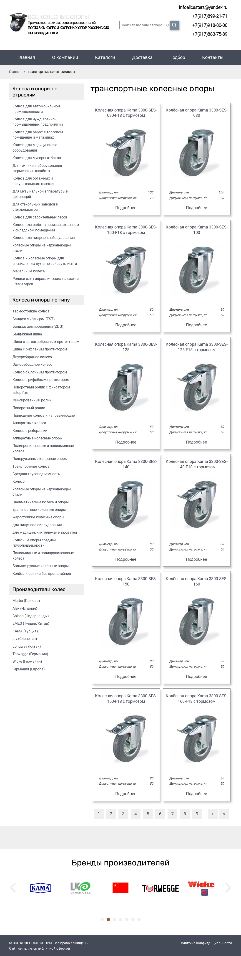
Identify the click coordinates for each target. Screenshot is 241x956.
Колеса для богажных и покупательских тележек (34, 180)
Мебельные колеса (29, 270)
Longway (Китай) (27, 645)
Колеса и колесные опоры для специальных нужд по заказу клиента (45, 260)
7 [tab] (139, 918)
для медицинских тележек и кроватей (45, 531)
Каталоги (105, 56)
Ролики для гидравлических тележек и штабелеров (46, 280)
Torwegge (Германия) (30, 653)
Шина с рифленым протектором (40, 348)
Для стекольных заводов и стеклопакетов (35, 206)
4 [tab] (120, 918)
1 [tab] (102, 918)
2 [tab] (108, 918)
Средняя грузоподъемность (36, 473)
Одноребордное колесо (32, 363)
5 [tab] (126, 918)
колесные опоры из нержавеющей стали (42, 247)
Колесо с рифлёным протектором (41, 379)
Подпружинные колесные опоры (40, 458)
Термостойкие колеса (31, 310)
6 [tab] (133, 918)
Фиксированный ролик (32, 399)
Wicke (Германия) (27, 660)
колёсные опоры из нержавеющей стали (42, 491)
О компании (65, 56)
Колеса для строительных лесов (40, 216)
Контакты (212, 56)
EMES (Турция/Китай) (31, 622)
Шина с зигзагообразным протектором (46, 341)
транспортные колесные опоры (39, 509)
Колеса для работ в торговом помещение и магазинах (38, 134)
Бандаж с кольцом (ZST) (34, 318)
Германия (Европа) (29, 668)
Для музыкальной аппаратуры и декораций (40, 193)
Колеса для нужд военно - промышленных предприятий (38, 121)
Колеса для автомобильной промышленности (36, 108)
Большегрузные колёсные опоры (41, 565)
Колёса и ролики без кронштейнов (42, 573)
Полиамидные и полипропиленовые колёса (43, 554)
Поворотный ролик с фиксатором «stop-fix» (41, 389)
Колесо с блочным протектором (40, 371)
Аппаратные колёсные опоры (38, 437)
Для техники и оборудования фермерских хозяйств (37, 167)
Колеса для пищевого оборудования (44, 237)
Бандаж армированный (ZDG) (38, 325)
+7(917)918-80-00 (208, 25)
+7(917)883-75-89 (208, 33)
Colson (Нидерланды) (31, 615)
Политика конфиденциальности (205, 942)
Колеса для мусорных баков (37, 157)
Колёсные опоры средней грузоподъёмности (34, 542)
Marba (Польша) (26, 600)
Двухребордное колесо (32, 356)
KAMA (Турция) (25, 630)
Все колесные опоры (63, 15)
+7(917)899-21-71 (208, 16)
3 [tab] (114, 918)
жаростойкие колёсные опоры (38, 516)
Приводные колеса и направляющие (44, 414)
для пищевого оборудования (37, 524)
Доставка (142, 56)
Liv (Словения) (25, 638)
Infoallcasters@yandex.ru (200, 7)
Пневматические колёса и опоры (41, 501)
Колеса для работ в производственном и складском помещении (46, 226)
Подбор (177, 56)
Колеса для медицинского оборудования (35, 146)
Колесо (19, 480)
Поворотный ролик (29, 407)
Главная (26, 56)
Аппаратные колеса (29, 422)
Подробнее (125, 206)
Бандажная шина (27, 333)
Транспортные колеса (31, 465)
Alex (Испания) (25, 607)
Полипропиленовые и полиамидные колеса (43, 447)
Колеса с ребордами (30, 430)
